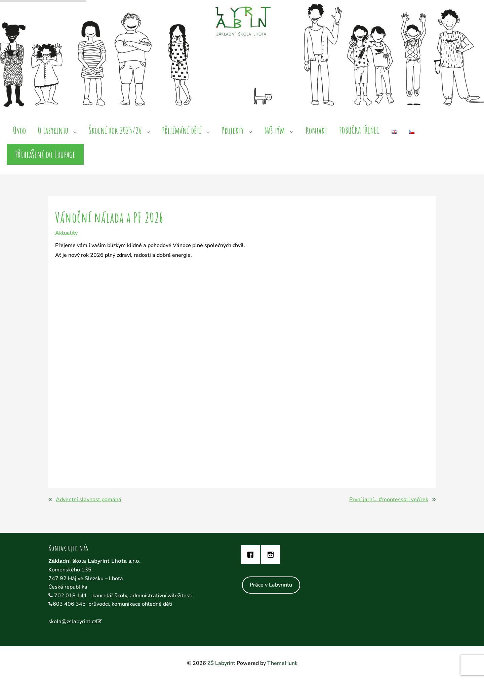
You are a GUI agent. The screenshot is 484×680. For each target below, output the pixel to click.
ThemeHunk (282, 663)
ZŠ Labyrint (221, 663)
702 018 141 (71, 595)
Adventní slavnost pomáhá (88, 499)
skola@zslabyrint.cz (72, 621)
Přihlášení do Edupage (45, 154)
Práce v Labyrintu (271, 585)
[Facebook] (252, 554)
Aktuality (66, 233)
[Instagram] (272, 554)
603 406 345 (69, 604)
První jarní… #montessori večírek (388, 499)
